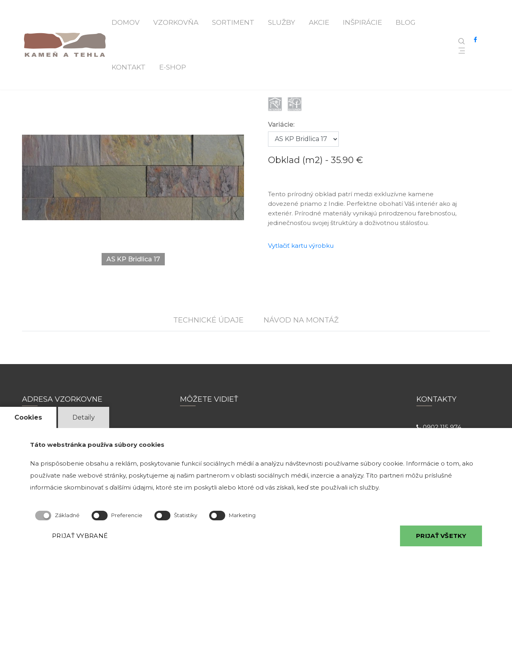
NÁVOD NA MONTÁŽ (301, 320)
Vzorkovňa (175, 22)
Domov (126, 22)
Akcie (319, 22)
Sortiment (233, 22)
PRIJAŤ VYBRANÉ (80, 536)
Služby (281, 22)
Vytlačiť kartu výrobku (301, 245)
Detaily (83, 417)
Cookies (28, 417)
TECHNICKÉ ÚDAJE (208, 320)
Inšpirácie (362, 22)
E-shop (172, 67)
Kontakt (129, 67)
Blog (406, 22)
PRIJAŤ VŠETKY (441, 536)
